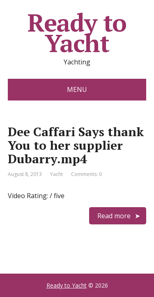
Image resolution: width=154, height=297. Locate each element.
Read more (114, 215)
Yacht (56, 174)
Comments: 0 (86, 174)
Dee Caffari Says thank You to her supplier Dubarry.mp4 (76, 145)
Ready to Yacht (77, 32)
